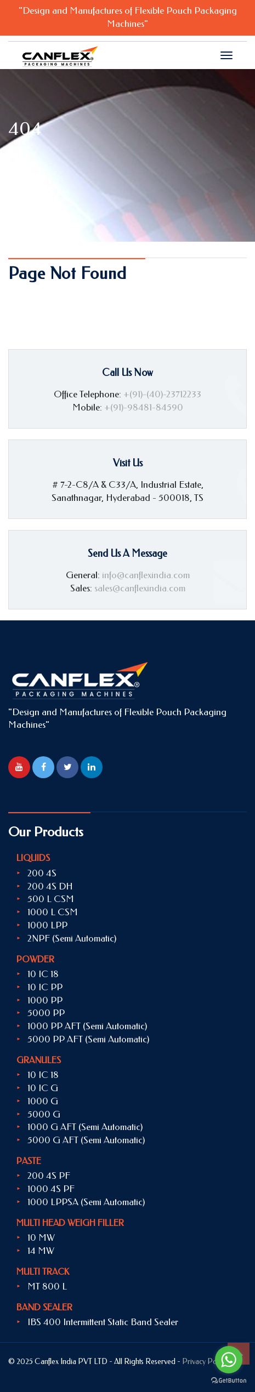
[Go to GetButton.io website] (228, 1380)
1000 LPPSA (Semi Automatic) (86, 1201)
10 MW (41, 1237)
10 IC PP (45, 987)
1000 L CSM (52, 911)
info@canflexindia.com (146, 574)
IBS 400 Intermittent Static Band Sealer (102, 1321)
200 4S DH (50, 886)
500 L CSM (50, 898)
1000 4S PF (51, 1188)
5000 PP (46, 1012)
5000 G (43, 1114)
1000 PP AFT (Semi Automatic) (87, 1025)
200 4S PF (48, 1175)
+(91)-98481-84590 (143, 407)
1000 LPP (47, 925)
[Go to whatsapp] (228, 1359)
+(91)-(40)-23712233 (162, 394)
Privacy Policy (204, 1361)
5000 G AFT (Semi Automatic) (86, 1139)
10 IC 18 (43, 973)
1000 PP (45, 1000)
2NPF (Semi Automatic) (71, 938)
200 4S (41, 873)
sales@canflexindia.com (139, 588)
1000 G (42, 1101)
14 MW (40, 1250)
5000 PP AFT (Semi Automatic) (88, 1039)
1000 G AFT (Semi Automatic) (85, 1126)
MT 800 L (47, 1286)
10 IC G (42, 1087)
